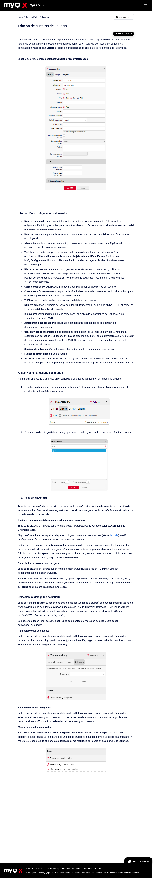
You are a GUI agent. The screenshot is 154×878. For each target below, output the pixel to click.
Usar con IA (124, 17)
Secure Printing (52, 868)
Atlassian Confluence (95, 872)
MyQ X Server (37, 5)
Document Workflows (70, 868)
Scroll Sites (79, 872)
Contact (29, 868)
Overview (40, 868)
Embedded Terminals (92, 868)
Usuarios (45, 17)
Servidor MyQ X (32, 17)
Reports (114, 535)
